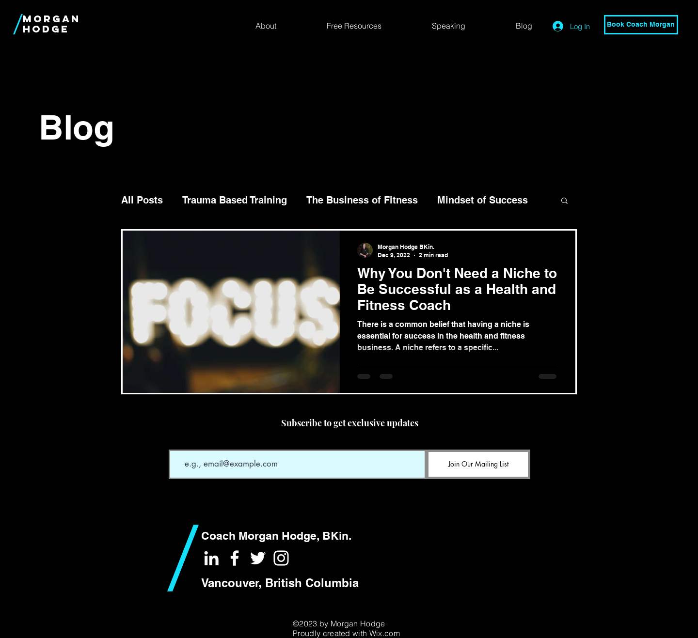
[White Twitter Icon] (258, 558)
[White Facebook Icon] (234, 558)
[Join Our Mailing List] (478, 464)
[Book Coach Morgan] (641, 24)
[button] (564, 201)
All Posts (142, 200)
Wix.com (384, 633)
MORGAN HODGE (51, 24)
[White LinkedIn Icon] (211, 558)
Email (177, 442)
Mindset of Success (482, 200)
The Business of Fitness (362, 200)
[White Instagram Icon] (281, 558)
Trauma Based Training (234, 200)
